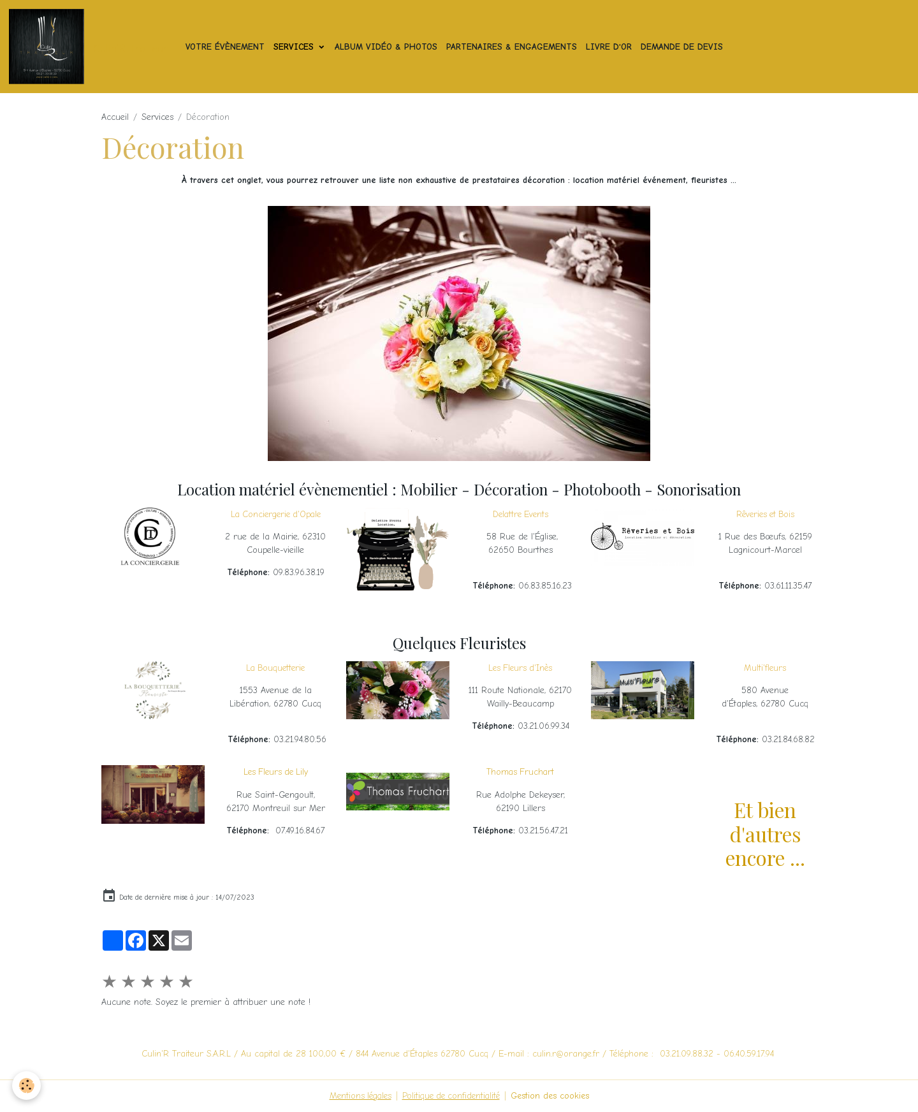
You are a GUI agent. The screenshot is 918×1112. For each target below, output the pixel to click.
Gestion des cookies (553, 1095)
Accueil (115, 117)
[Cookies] (27, 1085)
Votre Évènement (226, 46)
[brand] (91, 47)
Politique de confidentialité (451, 1095)
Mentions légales (357, 1095)
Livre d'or (610, 46)
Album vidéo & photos (387, 46)
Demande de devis (683, 46)
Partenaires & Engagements (513, 46)
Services (296, 46)
